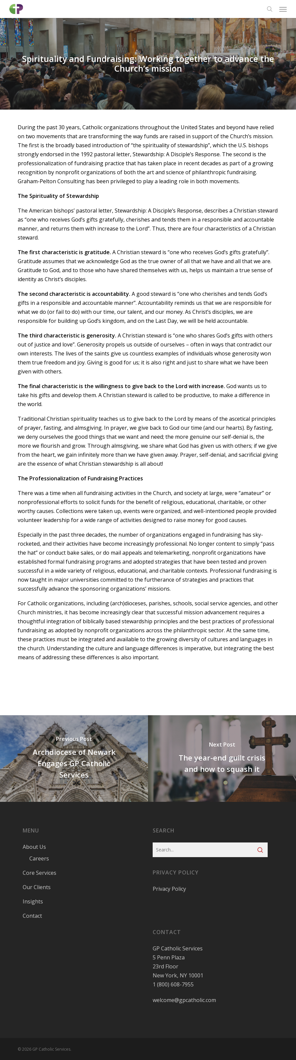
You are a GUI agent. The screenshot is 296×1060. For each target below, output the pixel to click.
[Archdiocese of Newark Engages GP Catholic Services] (74, 758)
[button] (283, 9)
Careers (39, 858)
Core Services (39, 872)
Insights (33, 901)
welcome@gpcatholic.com (184, 1000)
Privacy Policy (169, 888)
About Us (34, 846)
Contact (32, 915)
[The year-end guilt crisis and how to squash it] (222, 758)
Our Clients (37, 887)
